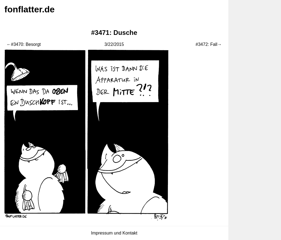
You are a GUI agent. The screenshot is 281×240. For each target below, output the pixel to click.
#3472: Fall (206, 44)
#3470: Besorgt (26, 44)
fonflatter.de (29, 9)
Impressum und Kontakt (114, 233)
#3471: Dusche (114, 32)
